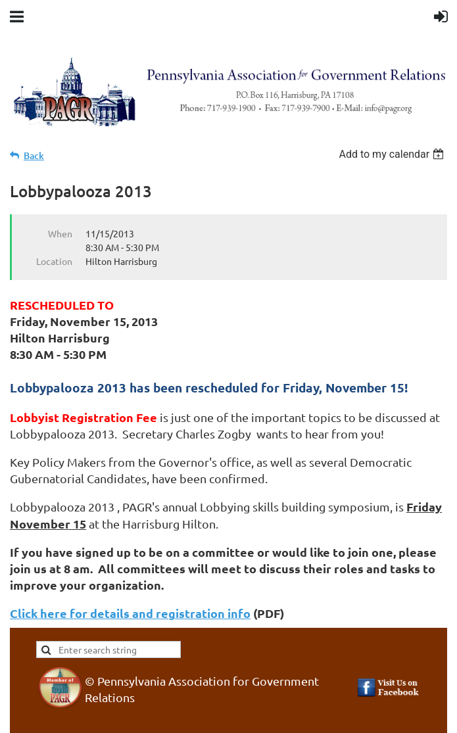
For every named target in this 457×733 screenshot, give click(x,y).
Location (54, 261)
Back (34, 155)
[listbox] (393, 154)
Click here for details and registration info (130, 613)
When (60, 233)
